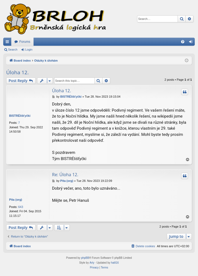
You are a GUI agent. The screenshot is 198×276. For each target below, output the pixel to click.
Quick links (8, 43)
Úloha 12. (17, 72)
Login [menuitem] (192, 43)
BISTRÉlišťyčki (19, 115)
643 (20, 206)
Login (28, 49)
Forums (24, 42)
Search (12, 49)
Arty (92, 262)
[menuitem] (183, 42)
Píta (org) (15, 199)
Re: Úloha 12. (65, 174)
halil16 (115, 262)
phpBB (85, 257)
